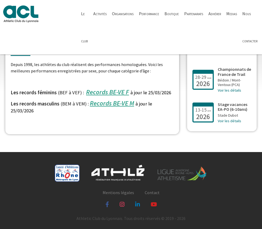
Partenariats (193, 13)
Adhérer (214, 13)
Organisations (123, 13)
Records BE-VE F (107, 92)
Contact (152, 192)
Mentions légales (118, 192)
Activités (100, 13)
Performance (149, 13)
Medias (231, 13)
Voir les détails (229, 90)
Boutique (171, 13)
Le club (84, 27)
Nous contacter (249, 27)
